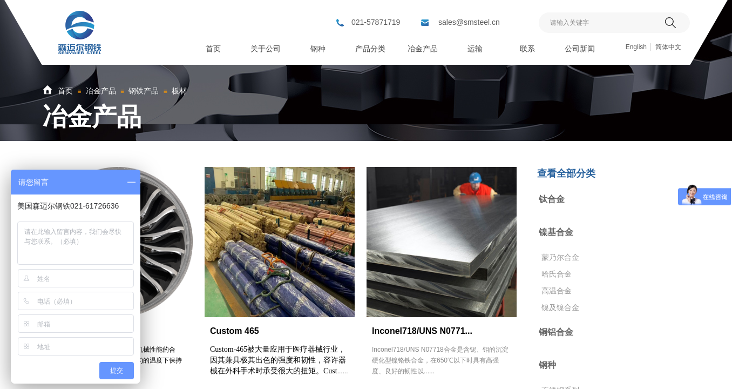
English (636, 47)
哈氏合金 (556, 274)
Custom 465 (234, 331)
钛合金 (552, 199)
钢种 (547, 365)
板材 (179, 90)
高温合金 (556, 290)
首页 (65, 90)
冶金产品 (101, 90)
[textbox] (600, 22)
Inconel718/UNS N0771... (422, 331)
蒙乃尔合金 (560, 257)
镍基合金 (556, 232)
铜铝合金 (556, 332)
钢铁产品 (143, 90)
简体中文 (668, 47)
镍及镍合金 (560, 307)
